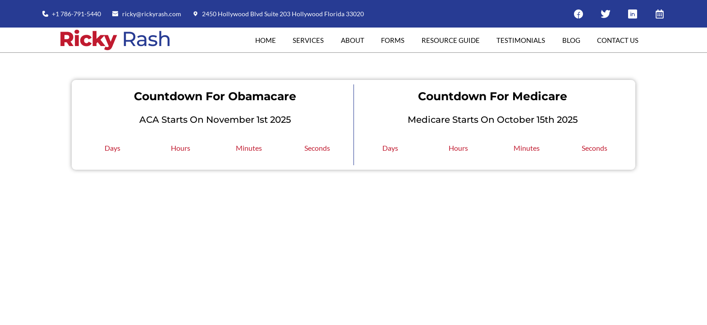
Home (265, 40)
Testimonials (520, 40)
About (352, 40)
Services (308, 40)
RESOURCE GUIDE (451, 40)
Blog (571, 40)
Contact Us (617, 40)
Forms (392, 40)
